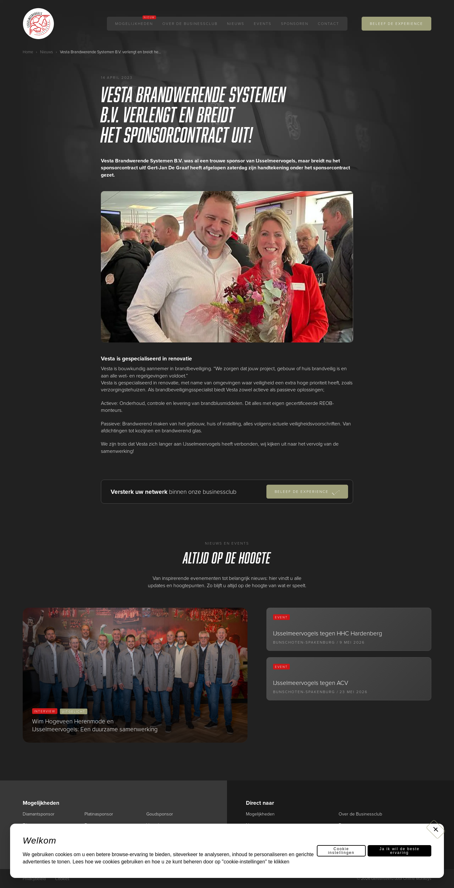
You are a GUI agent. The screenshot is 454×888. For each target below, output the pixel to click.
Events (262, 24)
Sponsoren (294, 24)
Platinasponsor (99, 814)
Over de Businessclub (190, 24)
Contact (328, 24)
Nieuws (235, 24)
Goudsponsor (159, 814)
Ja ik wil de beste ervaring (399, 855)
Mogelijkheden (134, 24)
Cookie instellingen (341, 855)
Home (28, 52)
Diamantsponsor (39, 814)
